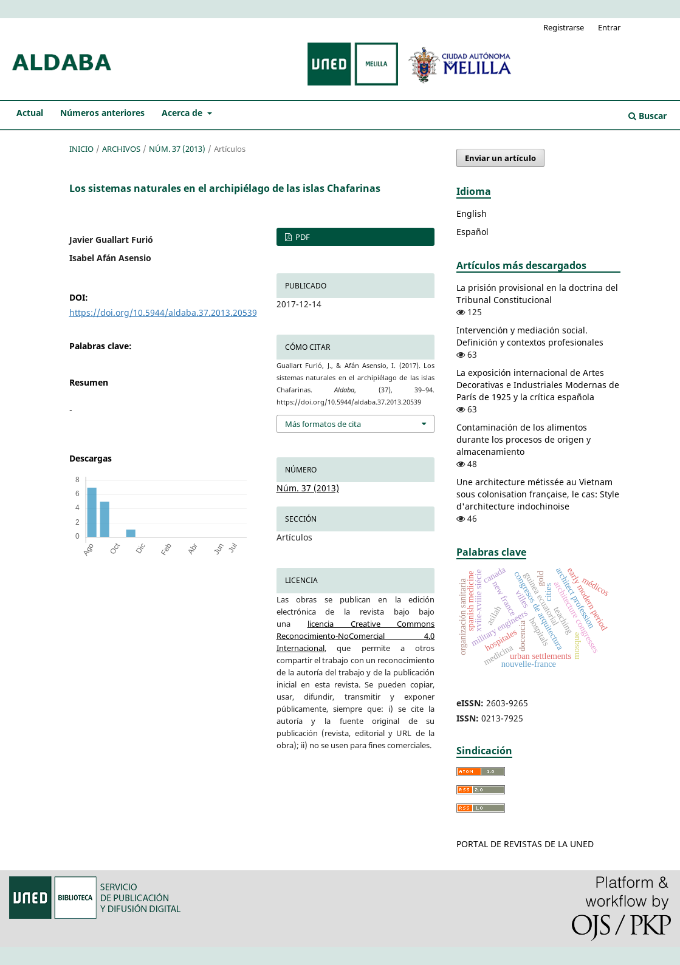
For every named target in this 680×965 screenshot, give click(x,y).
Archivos (121, 148)
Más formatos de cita (323, 423)
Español (472, 231)
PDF (302, 236)
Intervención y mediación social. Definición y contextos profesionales (529, 336)
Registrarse (563, 27)
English (471, 213)
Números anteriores (102, 112)
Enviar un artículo (500, 157)
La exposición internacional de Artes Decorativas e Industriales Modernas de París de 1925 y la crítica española (537, 385)
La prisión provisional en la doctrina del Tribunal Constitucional (537, 293)
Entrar (609, 27)
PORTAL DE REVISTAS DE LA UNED (525, 844)
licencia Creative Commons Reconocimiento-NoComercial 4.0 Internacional (355, 635)
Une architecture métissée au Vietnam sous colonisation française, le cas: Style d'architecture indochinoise (537, 494)
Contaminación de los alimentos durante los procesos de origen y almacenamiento (523, 439)
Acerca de (183, 112)
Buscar (647, 115)
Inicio (81, 148)
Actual (29, 112)
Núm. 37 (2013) (177, 148)
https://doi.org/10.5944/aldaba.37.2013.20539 (163, 312)
